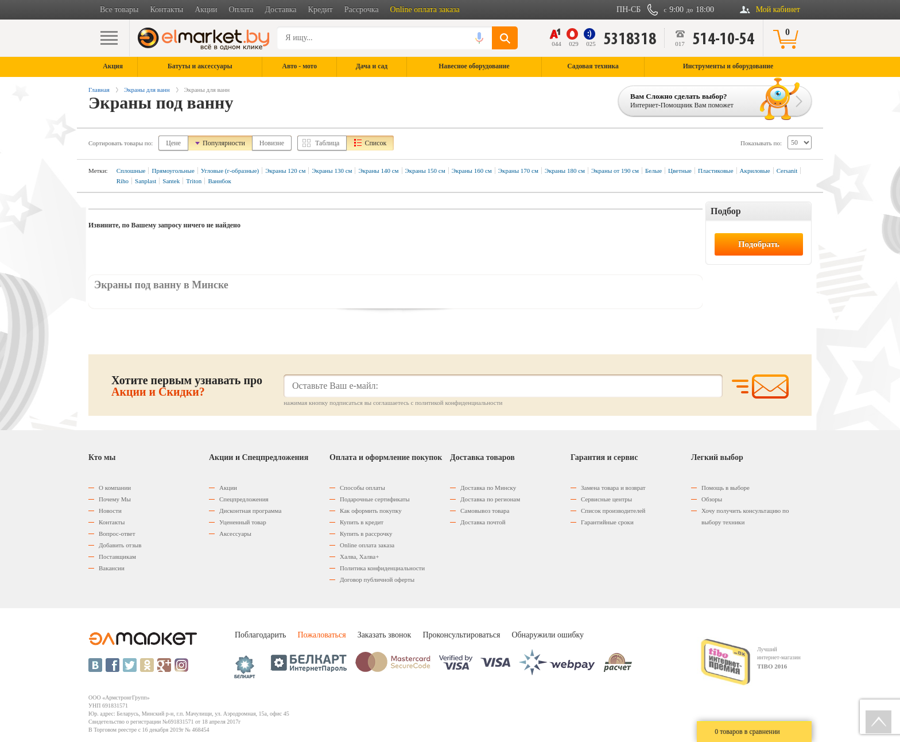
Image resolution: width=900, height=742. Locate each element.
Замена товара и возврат (613, 487)
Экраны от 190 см (615, 170)
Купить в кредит (361, 522)
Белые (653, 170)
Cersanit (787, 170)
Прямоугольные (173, 170)
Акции (206, 9)
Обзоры (711, 499)
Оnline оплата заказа (367, 545)
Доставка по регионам (490, 499)
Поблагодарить (260, 635)
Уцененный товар (242, 522)
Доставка (281, 9)
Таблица (327, 143)
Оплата (241, 9)
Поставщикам (117, 556)
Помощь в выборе (725, 487)
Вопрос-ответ (117, 533)
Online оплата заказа (425, 9)
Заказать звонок (385, 635)
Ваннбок (219, 180)
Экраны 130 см (332, 170)
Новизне (271, 143)
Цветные (680, 170)
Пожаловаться (321, 635)
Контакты (166, 9)
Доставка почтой (483, 522)
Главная (99, 89)
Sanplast (145, 180)
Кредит (320, 9)
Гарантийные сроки (607, 522)
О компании (115, 487)
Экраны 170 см (518, 170)
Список (375, 143)
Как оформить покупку (371, 510)
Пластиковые (716, 170)
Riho (123, 180)
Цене (173, 143)
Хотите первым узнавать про (186, 385)
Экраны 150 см (425, 170)
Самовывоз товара (484, 510)
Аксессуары (235, 533)
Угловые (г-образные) (230, 170)
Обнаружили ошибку (547, 635)
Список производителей (613, 510)
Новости (110, 510)
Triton (193, 180)
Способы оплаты (362, 487)
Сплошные (131, 170)
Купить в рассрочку (366, 533)
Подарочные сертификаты (375, 499)
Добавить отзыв (120, 545)
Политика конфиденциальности (382, 568)
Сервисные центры (606, 499)
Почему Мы (115, 499)
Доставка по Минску (488, 487)
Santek (171, 180)
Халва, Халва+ (359, 556)
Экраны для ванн (147, 89)
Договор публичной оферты (377, 579)
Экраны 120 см (285, 170)
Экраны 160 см (472, 170)
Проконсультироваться (461, 635)
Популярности (224, 143)
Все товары (119, 9)
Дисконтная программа (250, 510)
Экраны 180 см (565, 170)
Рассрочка (361, 9)
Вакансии (112, 568)
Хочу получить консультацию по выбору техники (745, 516)
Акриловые (755, 170)
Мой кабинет (778, 9)
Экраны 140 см (378, 170)
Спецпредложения (244, 499)
